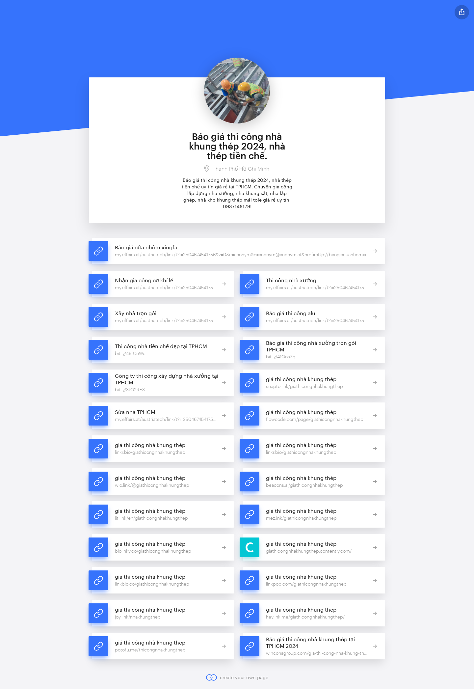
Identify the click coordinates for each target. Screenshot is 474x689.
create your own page (237, 677)
